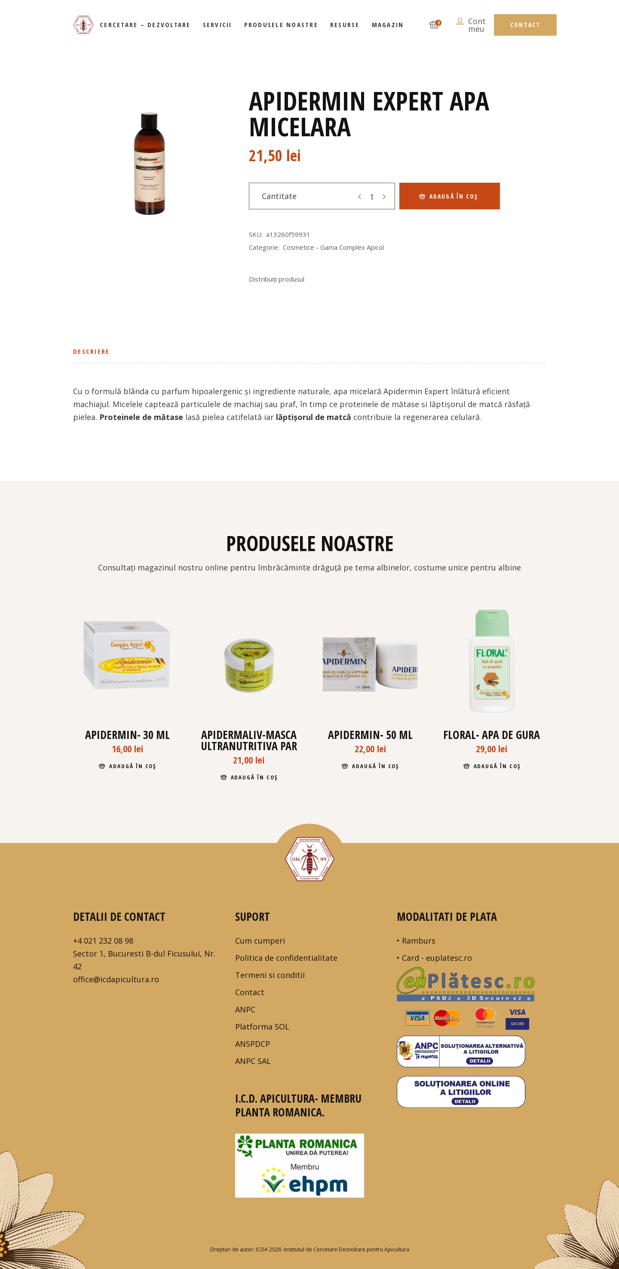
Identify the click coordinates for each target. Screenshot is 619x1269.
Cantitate (279, 196)
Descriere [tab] (91, 351)
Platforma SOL (262, 1026)
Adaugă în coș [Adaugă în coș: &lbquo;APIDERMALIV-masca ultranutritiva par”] (254, 777)
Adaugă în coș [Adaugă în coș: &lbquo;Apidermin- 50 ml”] (375, 766)
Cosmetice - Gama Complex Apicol (333, 247)
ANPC (245, 1009)
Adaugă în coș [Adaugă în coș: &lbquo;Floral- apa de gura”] (497, 766)
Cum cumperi (260, 940)
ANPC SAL (253, 1061)
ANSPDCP (252, 1044)
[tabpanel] (148, 166)
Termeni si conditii (270, 975)
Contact (249, 992)
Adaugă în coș (453, 196)
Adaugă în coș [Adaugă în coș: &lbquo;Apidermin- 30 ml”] (132, 766)
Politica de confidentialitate (286, 958)
